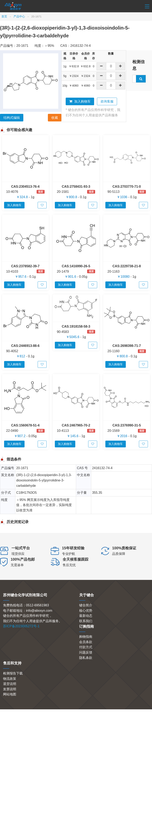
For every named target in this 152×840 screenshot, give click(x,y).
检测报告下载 (13, 673)
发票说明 (9, 689)
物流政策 (9, 678)
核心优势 (85, 610)
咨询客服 (107, 101)
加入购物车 (80, 101)
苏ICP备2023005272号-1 (21, 626)
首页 (4, 16)
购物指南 (85, 636)
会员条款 (85, 642)
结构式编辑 (11, 117)
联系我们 (85, 621)
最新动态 (85, 615)
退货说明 (9, 684)
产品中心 (19, 16)
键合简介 (85, 605)
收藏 (54, 117)
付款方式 (85, 647)
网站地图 (9, 694)
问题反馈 (85, 652)
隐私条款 (85, 657)
